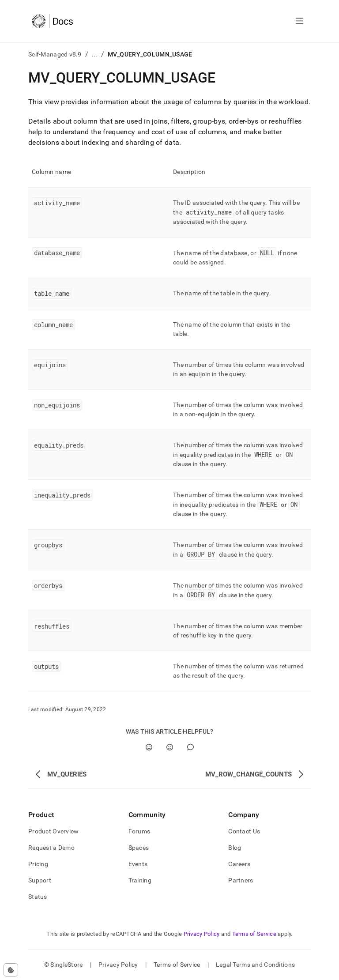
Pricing (38, 863)
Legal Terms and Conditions (255, 964)
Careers (239, 863)
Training (139, 880)
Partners (240, 880)
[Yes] (149, 747)
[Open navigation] (299, 21)
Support (39, 880)
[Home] (52, 21)
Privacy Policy (202, 934)
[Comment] (190, 747)
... (95, 54)
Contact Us (244, 831)
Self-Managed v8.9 (55, 54)
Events (138, 863)
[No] (169, 747)
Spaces (138, 847)
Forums (139, 831)
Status (37, 896)
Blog (234, 847)
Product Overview (53, 831)
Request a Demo (51, 847)
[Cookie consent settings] (11, 969)
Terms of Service (254, 934)
